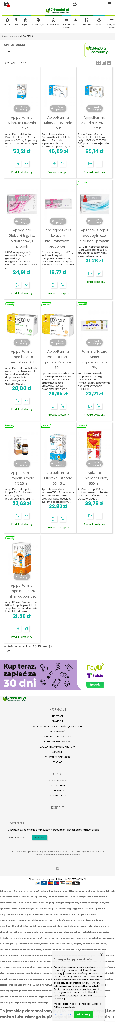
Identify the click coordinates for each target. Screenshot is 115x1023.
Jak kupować (57, 731)
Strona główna (9, 36)
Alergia (7, 24)
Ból (16, 24)
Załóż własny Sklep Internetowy (26, 851)
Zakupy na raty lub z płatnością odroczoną (57, 726)
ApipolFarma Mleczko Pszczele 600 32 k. (94, 123)
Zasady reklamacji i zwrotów (57, 746)
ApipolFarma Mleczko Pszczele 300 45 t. (22, 123)
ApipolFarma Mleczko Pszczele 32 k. (58, 123)
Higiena (25, 24)
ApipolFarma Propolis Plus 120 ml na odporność (21, 591)
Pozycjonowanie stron (56, 851)
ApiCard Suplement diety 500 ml (94, 478)
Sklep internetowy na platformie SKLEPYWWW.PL (57, 879)
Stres (75, 24)
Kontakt (57, 762)
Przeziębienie (53, 24)
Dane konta (57, 790)
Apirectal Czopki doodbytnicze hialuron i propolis (94, 235)
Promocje (57, 721)
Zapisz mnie (39, 837)
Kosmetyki (38, 24)
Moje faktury (57, 785)
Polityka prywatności (57, 757)
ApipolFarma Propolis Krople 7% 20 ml (21, 478)
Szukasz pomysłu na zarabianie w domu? (57, 854)
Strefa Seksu (66, 26)
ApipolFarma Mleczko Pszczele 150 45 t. (58, 478)
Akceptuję (83, 1014)
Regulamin (57, 751)
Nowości (57, 716)
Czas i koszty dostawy (57, 736)
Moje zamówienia (57, 780)
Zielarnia (98, 24)
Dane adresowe (57, 795)
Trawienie (86, 24)
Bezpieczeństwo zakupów (57, 741)
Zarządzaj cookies (64, 1014)
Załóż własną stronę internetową (87, 851)
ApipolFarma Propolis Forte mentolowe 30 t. (21, 357)
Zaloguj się (74, 3)
